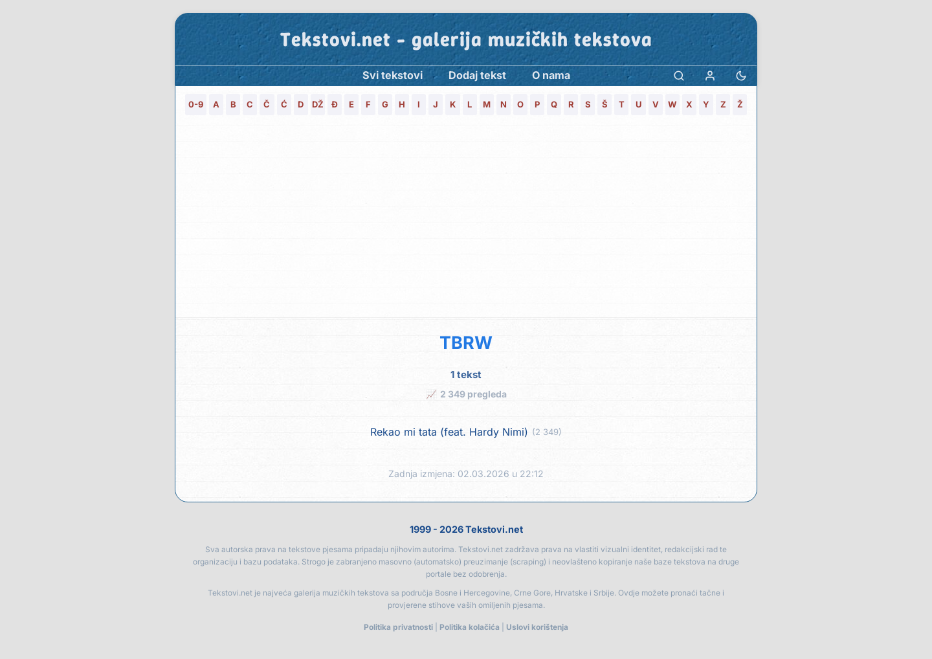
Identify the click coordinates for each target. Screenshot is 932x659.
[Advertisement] (466, 220)
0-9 (195, 104)
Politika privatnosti (398, 627)
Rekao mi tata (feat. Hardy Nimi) (449, 432)
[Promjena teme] (741, 75)
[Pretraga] (678, 75)
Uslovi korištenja (537, 627)
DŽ (318, 104)
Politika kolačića (469, 627)
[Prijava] (710, 75)
